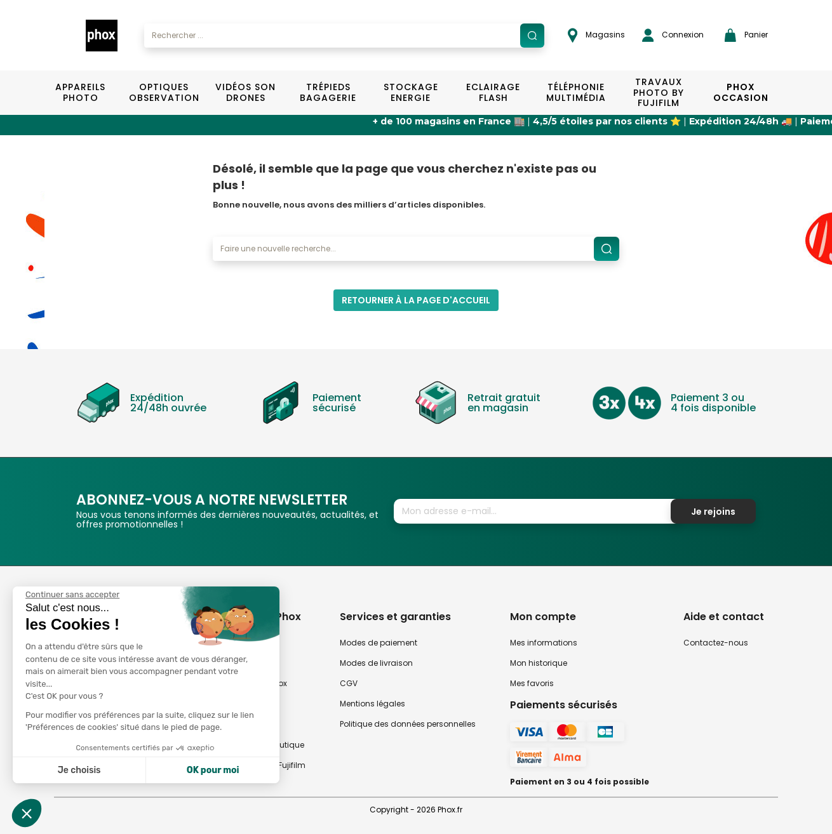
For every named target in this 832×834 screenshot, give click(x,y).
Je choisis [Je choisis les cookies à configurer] (79, 770)
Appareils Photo (80, 92)
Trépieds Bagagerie (328, 92)
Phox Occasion (740, 92)
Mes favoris (532, 683)
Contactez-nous (715, 642)
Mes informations (543, 642)
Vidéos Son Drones (245, 92)
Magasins (596, 35)
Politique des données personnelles (408, 723)
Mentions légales (372, 703)
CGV (349, 683)
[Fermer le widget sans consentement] (72, 594)
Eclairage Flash (493, 92)
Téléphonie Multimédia (576, 92)
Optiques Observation (163, 92)
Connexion (673, 35)
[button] (26, 813)
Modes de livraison (376, 663)
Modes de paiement (378, 642)
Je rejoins (713, 511)
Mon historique (538, 663)
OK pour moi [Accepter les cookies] (213, 770)
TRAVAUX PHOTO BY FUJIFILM (658, 93)
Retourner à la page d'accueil (416, 300)
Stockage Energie (411, 92)
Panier (746, 35)
